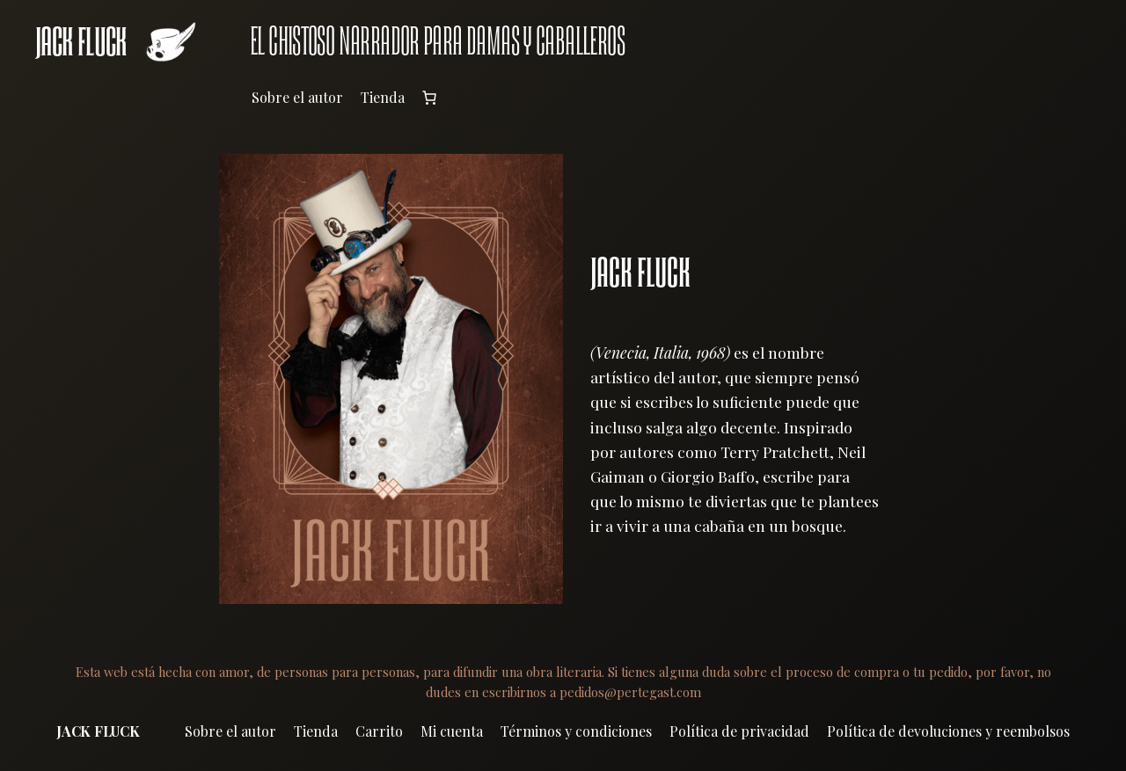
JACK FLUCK (81, 41)
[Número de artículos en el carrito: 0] (429, 97)
